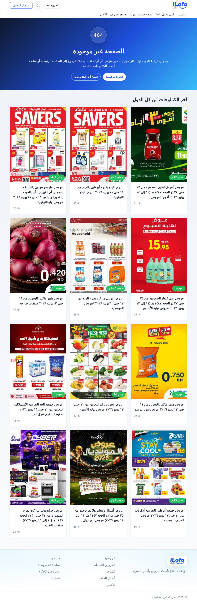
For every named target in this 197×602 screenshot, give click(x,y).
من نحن (55, 558)
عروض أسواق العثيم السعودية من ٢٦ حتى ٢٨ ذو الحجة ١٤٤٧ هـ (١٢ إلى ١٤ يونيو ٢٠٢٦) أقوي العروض (160, 192)
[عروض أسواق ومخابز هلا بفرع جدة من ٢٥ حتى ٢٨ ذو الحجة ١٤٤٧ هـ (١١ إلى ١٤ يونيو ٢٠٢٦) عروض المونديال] (98, 469)
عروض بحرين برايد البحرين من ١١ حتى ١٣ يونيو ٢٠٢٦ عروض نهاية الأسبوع (99, 409)
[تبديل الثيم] (38, 5)
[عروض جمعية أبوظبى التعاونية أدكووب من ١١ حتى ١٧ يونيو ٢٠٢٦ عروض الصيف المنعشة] (159, 469)
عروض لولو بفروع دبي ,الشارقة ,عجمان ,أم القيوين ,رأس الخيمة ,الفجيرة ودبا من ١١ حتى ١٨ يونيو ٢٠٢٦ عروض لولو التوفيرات (38, 195)
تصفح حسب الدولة (141, 14)
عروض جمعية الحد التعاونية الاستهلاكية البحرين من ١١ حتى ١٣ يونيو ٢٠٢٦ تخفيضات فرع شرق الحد (38, 411)
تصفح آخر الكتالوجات (86, 76)
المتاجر (110, 571)
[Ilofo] (177, 561)
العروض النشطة (104, 565)
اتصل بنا (55, 578)
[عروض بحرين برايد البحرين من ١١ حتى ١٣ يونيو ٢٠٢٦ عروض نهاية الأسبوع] (98, 363)
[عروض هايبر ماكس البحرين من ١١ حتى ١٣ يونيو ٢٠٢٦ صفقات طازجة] (38, 257)
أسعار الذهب (107, 578)
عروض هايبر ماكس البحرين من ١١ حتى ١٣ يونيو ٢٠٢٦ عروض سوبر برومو (159, 409)
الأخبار (103, 14)
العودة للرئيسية (114, 76)
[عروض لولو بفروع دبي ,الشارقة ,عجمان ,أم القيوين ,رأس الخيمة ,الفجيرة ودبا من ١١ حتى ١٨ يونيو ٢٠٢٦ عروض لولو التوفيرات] (38, 144)
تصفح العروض (118, 14)
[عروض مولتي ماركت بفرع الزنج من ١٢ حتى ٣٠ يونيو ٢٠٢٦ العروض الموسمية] (98, 257)
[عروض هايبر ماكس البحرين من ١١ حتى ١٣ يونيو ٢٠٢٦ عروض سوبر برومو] (159, 363)
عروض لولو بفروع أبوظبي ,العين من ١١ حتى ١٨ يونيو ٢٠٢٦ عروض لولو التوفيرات (100, 192)
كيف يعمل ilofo (165, 14)
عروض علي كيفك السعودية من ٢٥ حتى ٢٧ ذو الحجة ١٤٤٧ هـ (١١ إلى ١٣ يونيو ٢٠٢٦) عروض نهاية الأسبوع (160, 305)
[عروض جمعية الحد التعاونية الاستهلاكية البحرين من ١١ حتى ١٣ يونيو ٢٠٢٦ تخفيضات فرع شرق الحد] (38, 363)
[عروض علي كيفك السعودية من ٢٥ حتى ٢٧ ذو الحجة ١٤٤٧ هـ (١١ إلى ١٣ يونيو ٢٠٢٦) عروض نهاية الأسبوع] (159, 257)
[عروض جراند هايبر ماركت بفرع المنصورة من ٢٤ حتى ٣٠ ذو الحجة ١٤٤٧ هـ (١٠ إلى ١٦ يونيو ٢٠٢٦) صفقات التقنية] (38, 469)
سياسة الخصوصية (49, 565)
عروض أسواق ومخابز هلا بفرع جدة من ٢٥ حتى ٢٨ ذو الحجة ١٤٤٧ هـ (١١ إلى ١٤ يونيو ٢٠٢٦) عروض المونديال (99, 517)
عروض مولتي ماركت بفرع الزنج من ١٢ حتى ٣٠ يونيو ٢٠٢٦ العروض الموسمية (101, 305)
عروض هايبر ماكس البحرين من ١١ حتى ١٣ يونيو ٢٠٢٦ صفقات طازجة (41, 303)
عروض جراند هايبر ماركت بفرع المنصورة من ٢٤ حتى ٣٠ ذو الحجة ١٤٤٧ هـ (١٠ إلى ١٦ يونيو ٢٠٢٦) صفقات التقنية (41, 520)
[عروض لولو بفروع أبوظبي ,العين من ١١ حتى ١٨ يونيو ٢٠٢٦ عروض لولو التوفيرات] (98, 144)
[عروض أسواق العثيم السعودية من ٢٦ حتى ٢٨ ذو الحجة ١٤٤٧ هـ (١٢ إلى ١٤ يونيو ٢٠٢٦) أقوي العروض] (159, 144)
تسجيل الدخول (21, 5)
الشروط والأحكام (49, 571)
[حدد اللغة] (52, 5)
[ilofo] (180, 5)
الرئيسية (182, 14)
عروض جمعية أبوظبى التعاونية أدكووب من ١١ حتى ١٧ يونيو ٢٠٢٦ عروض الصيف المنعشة (159, 517)
